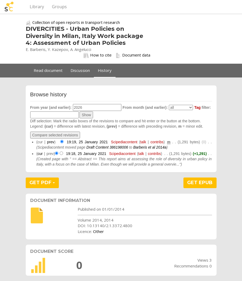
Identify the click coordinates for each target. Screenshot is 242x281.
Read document (48, 70)
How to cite (97, 55)
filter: (202, 107)
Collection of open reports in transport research (76, 22)
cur (40, 154)
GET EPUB (200, 182)
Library (37, 7)
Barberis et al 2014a (149, 147)
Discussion (80, 70)
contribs (157, 142)
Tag (197, 107)
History (105, 70)
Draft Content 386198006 (107, 147)
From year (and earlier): (51, 107)
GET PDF (42, 182)
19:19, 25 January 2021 (87, 142)
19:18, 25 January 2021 (86, 154)
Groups (59, 7)
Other (98, 231)
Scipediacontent (124, 142)
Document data (133, 55)
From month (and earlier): (145, 107)
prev (50, 142)
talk (143, 142)
